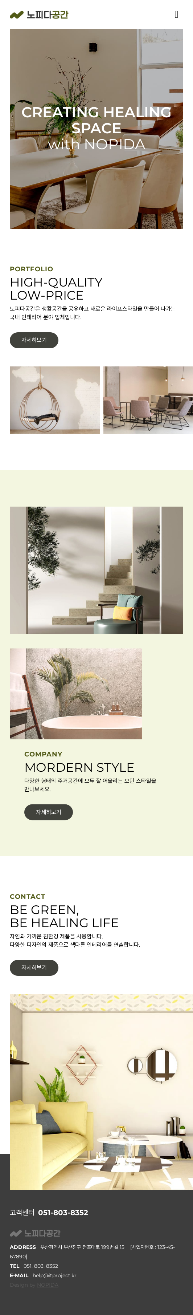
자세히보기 (34, 340)
